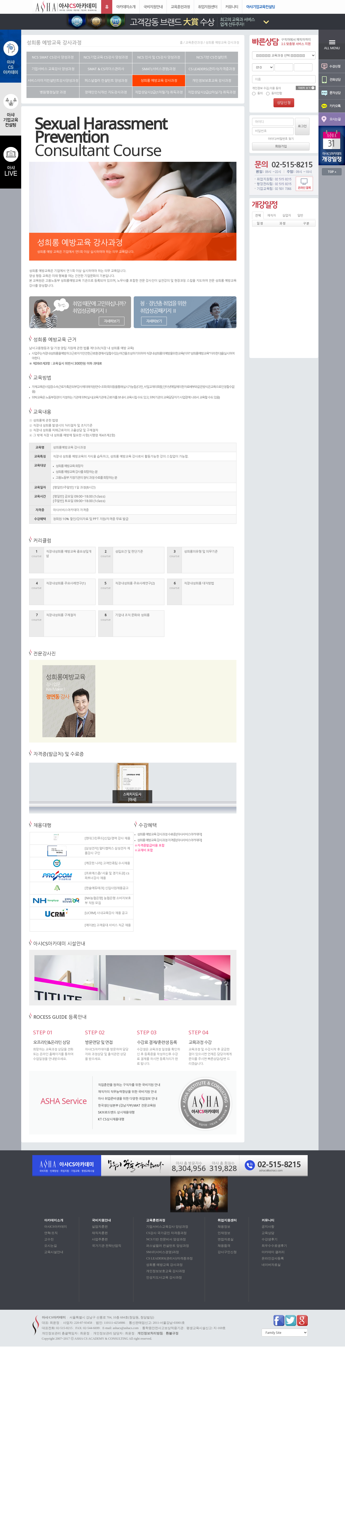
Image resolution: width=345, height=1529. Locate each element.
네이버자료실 (271, 1265)
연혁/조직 (51, 1233)
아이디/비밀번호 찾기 (281, 139)
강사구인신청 (227, 1252)
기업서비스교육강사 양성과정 (167, 1226)
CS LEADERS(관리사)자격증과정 (169, 1258)
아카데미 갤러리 (273, 1252)
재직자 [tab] (271, 215)
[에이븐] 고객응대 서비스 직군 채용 (108, 925)
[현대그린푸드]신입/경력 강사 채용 (107, 838)
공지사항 (268, 1226)
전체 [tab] (258, 215)
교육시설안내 (53, 1252)
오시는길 (50, 1246)
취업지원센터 (207, 6)
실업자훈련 (100, 1226)
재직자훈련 (100, 1233)
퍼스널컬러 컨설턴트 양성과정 (167, 1246)
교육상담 (268, 1233)
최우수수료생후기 (274, 1246)
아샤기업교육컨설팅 (260, 6)
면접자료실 (226, 1239)
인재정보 (224, 1233)
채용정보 (224, 1226)
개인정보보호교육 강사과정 (165, 1271)
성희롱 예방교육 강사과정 (164, 1265)
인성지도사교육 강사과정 (164, 1277)
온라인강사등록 (273, 1258)
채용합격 (224, 1246)
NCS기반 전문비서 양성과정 (166, 1239)
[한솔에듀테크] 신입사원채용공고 (106, 888)
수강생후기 (269, 1239)
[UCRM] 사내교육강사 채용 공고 (106, 913)
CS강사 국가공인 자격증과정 (166, 1233)
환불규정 (172, 1333)
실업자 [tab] (286, 215)
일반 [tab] (300, 215)
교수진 (49, 1239)
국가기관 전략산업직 (106, 1246)
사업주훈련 (100, 1239)
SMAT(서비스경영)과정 (162, 1252)
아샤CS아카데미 (55, 1226)
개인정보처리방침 (150, 1333)
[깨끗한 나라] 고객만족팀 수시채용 (107, 863)
